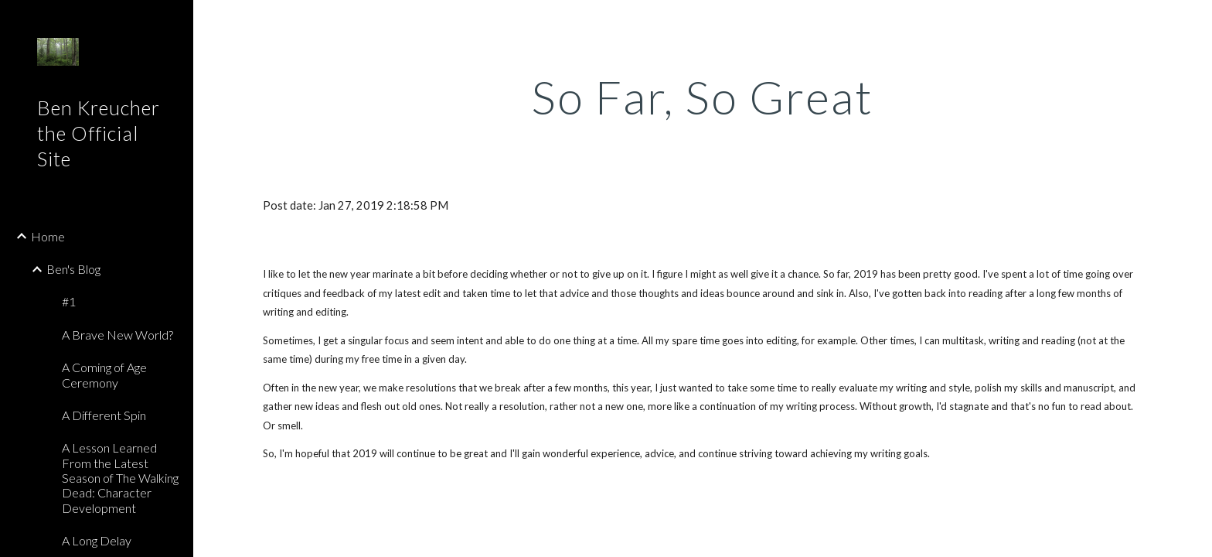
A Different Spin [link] (104, 415)
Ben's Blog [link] (73, 268)
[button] (1193, 21)
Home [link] (48, 236)
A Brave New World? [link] (117, 334)
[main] (702, 96)
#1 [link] (69, 301)
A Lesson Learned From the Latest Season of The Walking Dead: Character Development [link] (120, 477)
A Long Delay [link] (96, 540)
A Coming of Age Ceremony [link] (104, 374)
